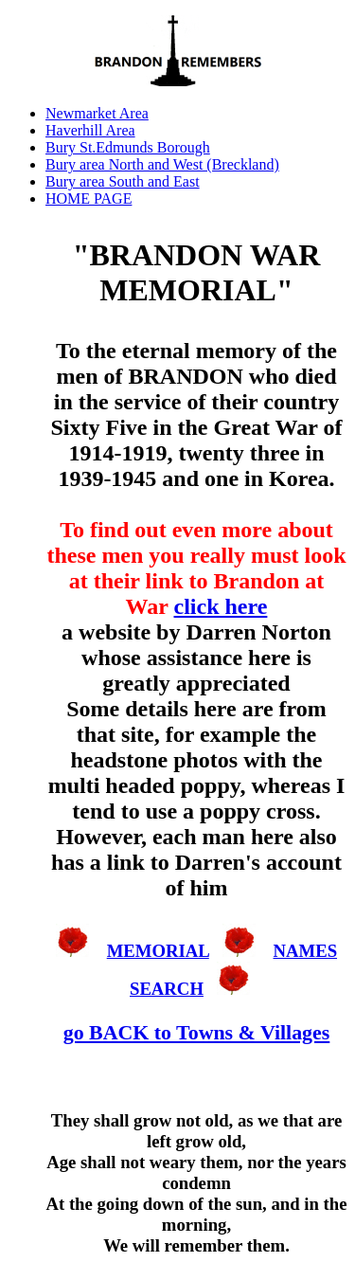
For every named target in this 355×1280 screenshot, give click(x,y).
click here (221, 606)
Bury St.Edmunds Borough (127, 147)
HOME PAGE (88, 198)
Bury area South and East (122, 181)
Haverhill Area (90, 130)
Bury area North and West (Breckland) (162, 164)
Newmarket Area (97, 113)
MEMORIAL (158, 951)
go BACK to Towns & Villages (196, 1032)
